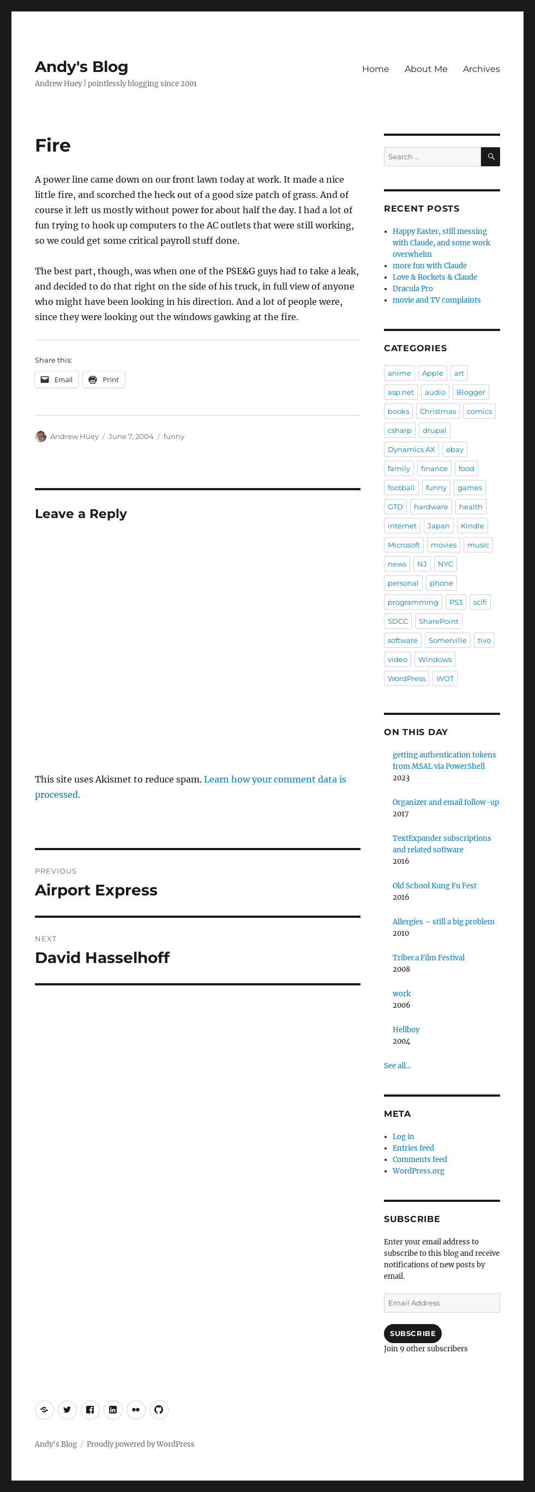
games (470, 487)
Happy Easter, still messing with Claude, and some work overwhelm (441, 243)
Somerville (448, 640)
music (478, 544)
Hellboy (406, 1029)
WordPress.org (418, 1171)
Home (375, 69)
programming (413, 602)
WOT (445, 678)
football (401, 487)
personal (403, 583)
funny (174, 436)
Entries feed (413, 1148)
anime (399, 373)
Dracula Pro (413, 288)
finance (434, 468)
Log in (403, 1136)
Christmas (438, 411)
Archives (481, 69)
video (397, 659)
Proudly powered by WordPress (141, 1444)
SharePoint (439, 621)
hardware (431, 506)
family (399, 468)
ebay (455, 449)
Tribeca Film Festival (429, 957)
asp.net (401, 392)
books (398, 411)
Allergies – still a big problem (444, 922)
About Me (426, 69)
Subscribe (413, 1333)
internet (402, 525)
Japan (439, 525)
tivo (484, 640)
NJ (422, 564)
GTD (395, 506)
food (466, 468)
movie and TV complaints (437, 300)
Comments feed (420, 1159)
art (459, 373)
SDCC (398, 621)
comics (479, 411)
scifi (480, 602)
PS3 (455, 602)
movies (443, 544)
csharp (400, 430)
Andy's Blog (82, 66)
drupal (435, 430)
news (397, 564)
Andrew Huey (74, 436)
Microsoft (404, 544)
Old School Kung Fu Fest (435, 886)
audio (435, 392)
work (402, 993)
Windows (435, 659)
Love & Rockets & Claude (435, 277)
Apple (432, 373)
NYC (445, 564)
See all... (397, 1065)
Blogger (470, 392)
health (471, 506)
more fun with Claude (430, 265)
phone (441, 583)
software (403, 640)
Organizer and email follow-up (446, 802)
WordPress (406, 678)
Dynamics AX (411, 449)
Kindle (472, 525)
